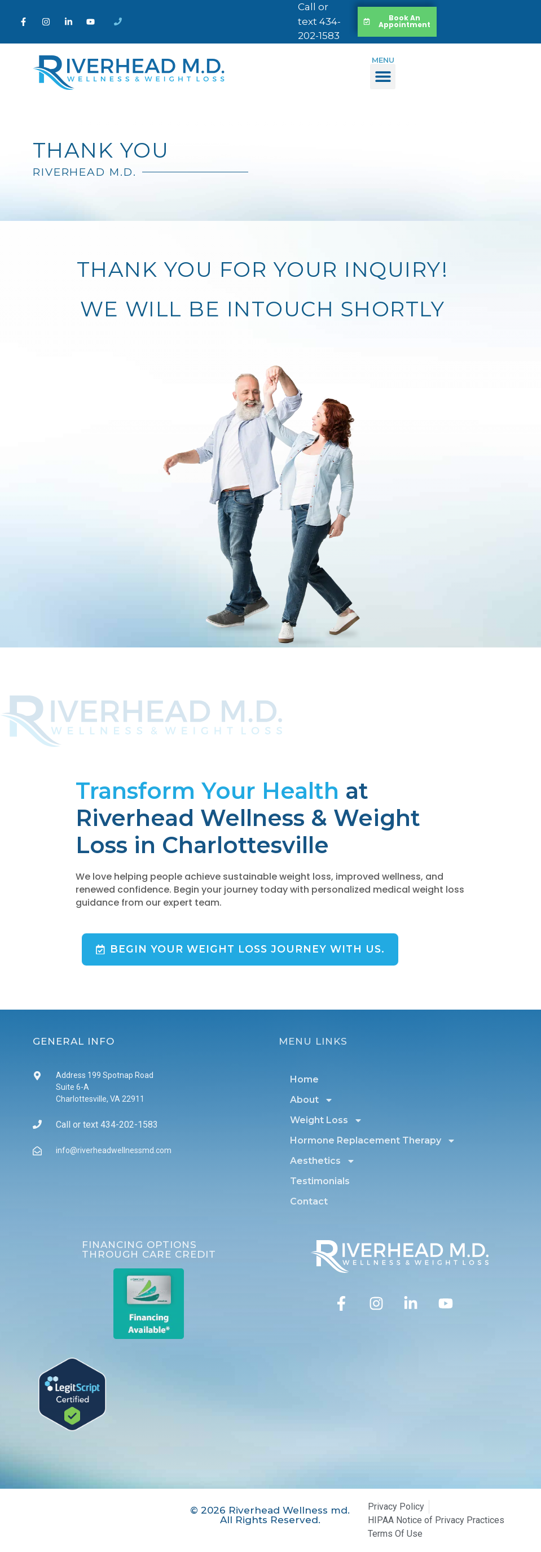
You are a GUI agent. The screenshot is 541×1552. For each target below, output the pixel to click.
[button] (382, 76)
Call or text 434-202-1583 (319, 21)
